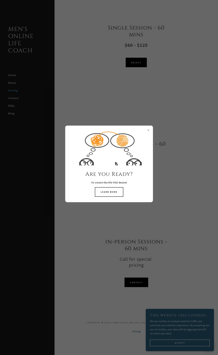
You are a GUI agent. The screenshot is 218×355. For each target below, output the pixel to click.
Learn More (109, 192)
